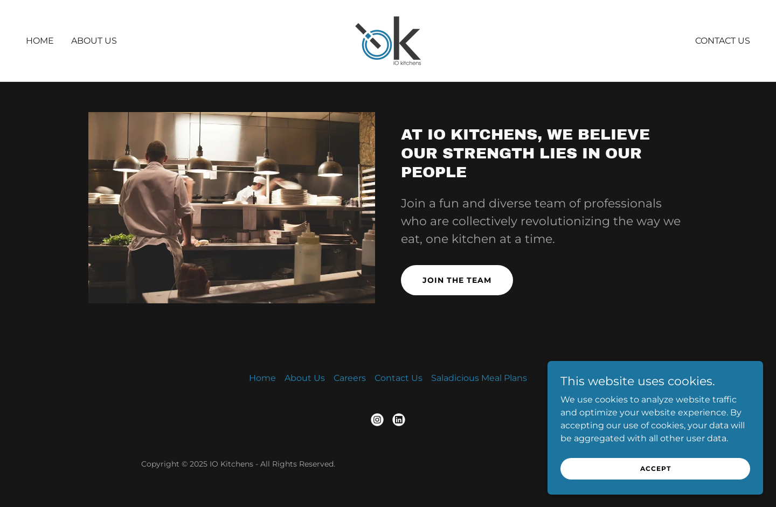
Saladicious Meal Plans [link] (479, 378)
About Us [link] (94, 41)
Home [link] (40, 41)
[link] (388, 40)
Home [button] (262, 378)
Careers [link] (350, 378)
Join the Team (456, 280)
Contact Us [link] (722, 41)
